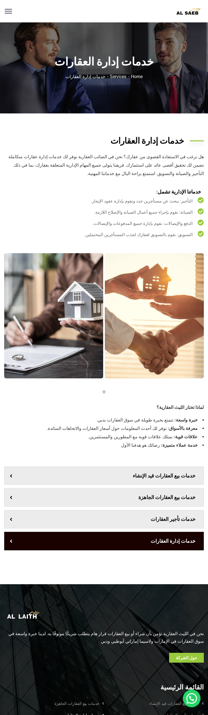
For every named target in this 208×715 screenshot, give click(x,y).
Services (118, 76)
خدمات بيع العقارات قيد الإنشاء (102, 476)
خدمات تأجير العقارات (102, 519)
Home (137, 76)
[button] (194, 704)
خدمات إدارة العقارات (102, 541)
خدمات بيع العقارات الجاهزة (102, 497)
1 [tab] (104, 391)
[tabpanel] (154, 315)
